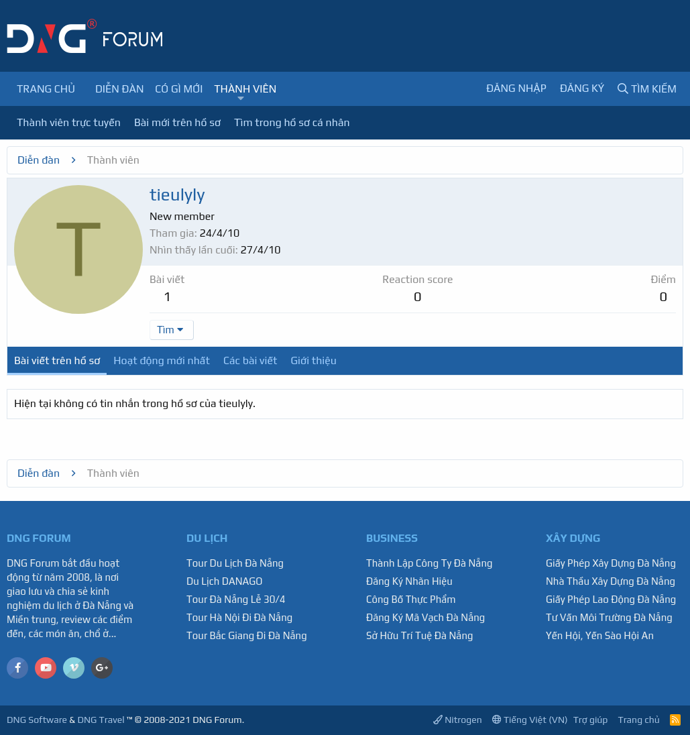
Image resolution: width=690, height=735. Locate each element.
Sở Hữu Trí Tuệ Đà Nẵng (419, 635)
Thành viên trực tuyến (69, 122)
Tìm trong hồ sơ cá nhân (292, 122)
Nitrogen (457, 719)
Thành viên (245, 88)
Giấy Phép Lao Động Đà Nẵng (611, 599)
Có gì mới (179, 88)
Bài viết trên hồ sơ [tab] (57, 360)
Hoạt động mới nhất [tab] (161, 360)
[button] (241, 98)
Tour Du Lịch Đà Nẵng (235, 563)
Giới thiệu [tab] (313, 360)
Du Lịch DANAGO (224, 581)
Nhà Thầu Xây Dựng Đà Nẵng (610, 581)
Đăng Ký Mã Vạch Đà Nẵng (425, 617)
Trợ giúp (590, 719)
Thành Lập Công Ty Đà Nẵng (429, 563)
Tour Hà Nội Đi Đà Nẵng (239, 617)
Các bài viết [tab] (250, 360)
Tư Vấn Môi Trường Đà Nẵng (609, 617)
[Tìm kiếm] (647, 89)
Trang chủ (46, 88)
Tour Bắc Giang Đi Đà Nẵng (246, 635)
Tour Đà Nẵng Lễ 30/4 (236, 599)
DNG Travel (100, 719)
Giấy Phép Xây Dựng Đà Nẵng (611, 563)
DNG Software (37, 719)
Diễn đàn (119, 88)
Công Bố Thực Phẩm (411, 599)
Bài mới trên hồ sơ (177, 122)
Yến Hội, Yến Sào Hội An (600, 635)
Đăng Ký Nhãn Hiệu (409, 581)
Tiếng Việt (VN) (530, 719)
